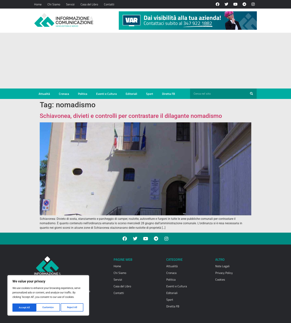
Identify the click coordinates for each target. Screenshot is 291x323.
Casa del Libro (89, 4)
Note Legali (222, 266)
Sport (149, 93)
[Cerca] (251, 94)
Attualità (44, 93)
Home (38, 4)
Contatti (109, 4)
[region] (48, 296)
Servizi (70, 4)
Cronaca (64, 93)
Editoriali (131, 93)
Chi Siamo (54, 4)
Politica (82, 93)
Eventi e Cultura (106, 93)
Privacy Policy (224, 273)
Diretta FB (168, 93)
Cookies (220, 279)
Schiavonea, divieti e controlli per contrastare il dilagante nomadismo (131, 115)
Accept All (73, 307)
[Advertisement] (145, 61)
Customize (24, 307)
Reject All (48, 307)
